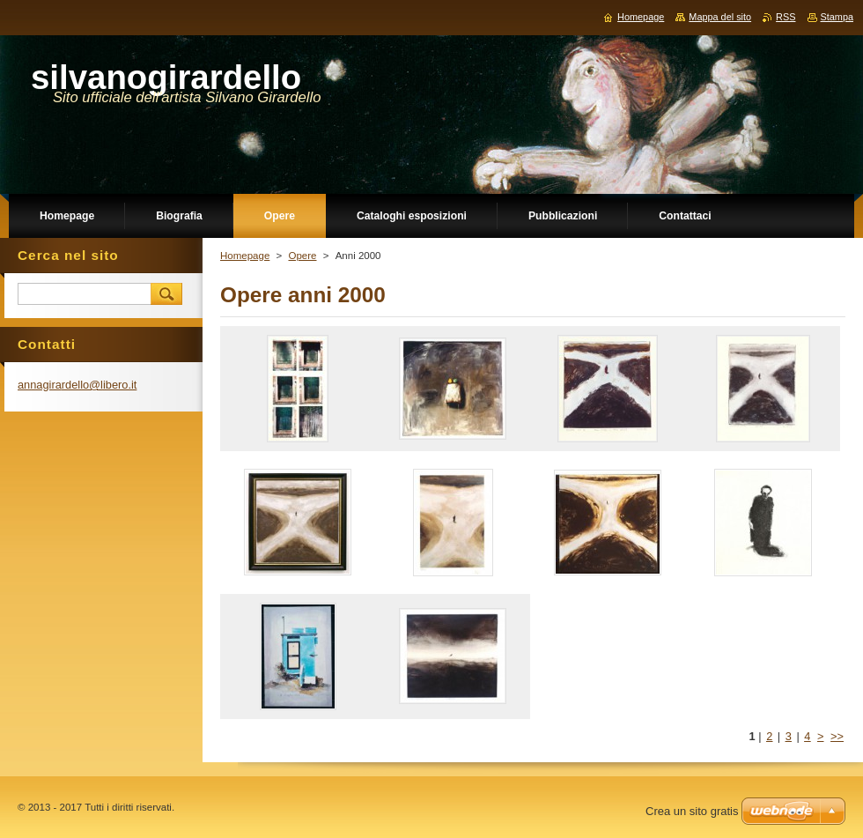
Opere (302, 255)
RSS (785, 16)
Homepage (244, 255)
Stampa (837, 16)
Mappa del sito (720, 16)
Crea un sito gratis (692, 811)
